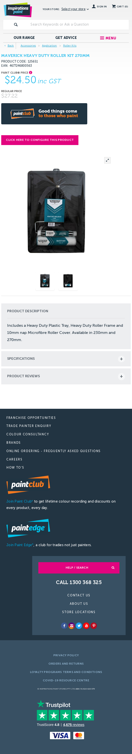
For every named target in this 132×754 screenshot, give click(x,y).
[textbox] (79, 24)
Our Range (24, 38)
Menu (110, 38)
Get (66, 38)
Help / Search (77, 567)
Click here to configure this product (40, 140)
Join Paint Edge (19, 545)
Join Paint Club (19, 501)
